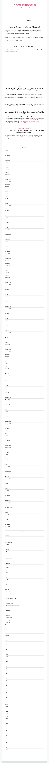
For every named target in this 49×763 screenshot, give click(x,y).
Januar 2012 (7, 442)
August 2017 (7, 315)
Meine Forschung (24, 109)
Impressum (41, 13)
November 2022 (8, 181)
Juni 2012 (6, 433)
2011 (6, 668)
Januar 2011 (7, 469)
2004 (7, 651)
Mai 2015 (6, 363)
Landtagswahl (8, 610)
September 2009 (8, 507)
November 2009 (8, 502)
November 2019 (8, 258)
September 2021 (8, 210)
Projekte (7, 544)
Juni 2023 (6, 165)
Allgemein (7, 535)
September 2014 (8, 375)
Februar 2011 (7, 466)
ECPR (7, 579)
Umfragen (30, 86)
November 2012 (8, 423)
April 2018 (7, 299)
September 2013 (8, 402)
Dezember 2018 (8, 282)
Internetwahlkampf (10, 603)
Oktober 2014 (7, 373)
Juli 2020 (6, 241)
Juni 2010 (6, 485)
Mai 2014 (6, 382)
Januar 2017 (7, 330)
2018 (6, 685)
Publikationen (16, 13)
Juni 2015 (6, 361)
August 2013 (7, 404)
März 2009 (7, 521)
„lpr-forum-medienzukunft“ (16, 49)
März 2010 (7, 493)
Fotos (7, 754)
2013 (6, 673)
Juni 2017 (6, 320)
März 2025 (7, 153)
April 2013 (7, 414)
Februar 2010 (7, 495)
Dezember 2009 (8, 500)
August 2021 (7, 212)
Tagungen (8, 586)
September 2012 (8, 428)
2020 (7, 690)
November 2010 (8, 473)
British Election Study (10, 570)
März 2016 (7, 342)
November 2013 (8, 397)
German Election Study (10, 582)
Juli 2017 (6, 318)
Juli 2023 (6, 162)
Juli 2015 (6, 359)
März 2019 (7, 275)
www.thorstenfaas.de (24, 4)
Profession (7, 565)
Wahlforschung (8, 591)
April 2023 (7, 169)
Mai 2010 (6, 488)
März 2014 (7, 387)
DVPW (7, 577)
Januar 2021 (7, 229)
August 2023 (7, 160)
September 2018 (8, 289)
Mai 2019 (6, 270)
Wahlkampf (35, 86)
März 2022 (7, 201)
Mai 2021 (6, 220)
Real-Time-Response (10, 560)
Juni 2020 (7, 244)
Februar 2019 (7, 277)
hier (34, 97)
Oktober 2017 (7, 311)
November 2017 (8, 308)
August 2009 (7, 509)
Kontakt (35, 13)
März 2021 (7, 224)
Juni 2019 (6, 268)
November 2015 (8, 351)
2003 (7, 649)
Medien (24, 44)
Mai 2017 (6, 323)
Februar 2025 (7, 155)
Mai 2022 (6, 196)
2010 (7, 666)
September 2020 (8, 236)
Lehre (22, 13)
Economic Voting (9, 600)
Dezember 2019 (8, 256)
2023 (6, 697)
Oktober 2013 (7, 399)
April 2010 (7, 490)
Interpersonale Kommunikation (12, 605)
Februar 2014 (7, 390)
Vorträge (7, 549)
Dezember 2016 (8, 332)
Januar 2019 (7, 280)
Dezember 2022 (8, 179)
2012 (6, 671)
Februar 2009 (7, 524)
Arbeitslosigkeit (9, 593)
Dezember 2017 (8, 306)
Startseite (8, 13)
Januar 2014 (7, 392)
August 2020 (7, 239)
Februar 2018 (7, 303)
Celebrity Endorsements (11, 596)
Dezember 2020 (8, 232)
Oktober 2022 (7, 184)
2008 (7, 661)
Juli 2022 (6, 191)
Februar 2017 (7, 327)
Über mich (28, 13)
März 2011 (7, 464)
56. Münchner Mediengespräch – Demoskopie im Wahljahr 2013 (24, 113)
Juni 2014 (6, 380)
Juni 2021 (6, 217)
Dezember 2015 (8, 349)
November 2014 (8, 371)
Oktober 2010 (7, 476)
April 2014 (7, 385)
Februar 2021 (7, 227)
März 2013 (7, 416)
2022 (6, 695)
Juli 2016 (6, 339)
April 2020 (7, 248)
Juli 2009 (6, 512)
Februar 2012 (7, 440)
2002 (7, 647)
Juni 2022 (6, 193)
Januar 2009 (7, 526)
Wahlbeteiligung (9, 617)
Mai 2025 (6, 150)
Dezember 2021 (8, 203)
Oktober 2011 (7, 450)
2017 (6, 683)
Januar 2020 (7, 253)
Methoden (7, 551)
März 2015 (7, 366)
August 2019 (7, 265)
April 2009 (7, 519)
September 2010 (8, 478)
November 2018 (8, 284)
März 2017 (7, 325)
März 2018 (7, 301)
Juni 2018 (6, 296)
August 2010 (7, 481)
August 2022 (7, 189)
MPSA (7, 584)
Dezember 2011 (8, 445)
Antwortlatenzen (9, 553)
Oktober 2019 (7, 260)
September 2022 (8, 186)
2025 (7, 702)
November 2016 (8, 335)
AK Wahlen (8, 567)
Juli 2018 (6, 294)
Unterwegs (7, 589)
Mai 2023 (6, 167)
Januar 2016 (7, 347)
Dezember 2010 (8, 471)
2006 (7, 656)
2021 (6, 692)
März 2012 (7, 438)
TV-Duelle (8, 615)
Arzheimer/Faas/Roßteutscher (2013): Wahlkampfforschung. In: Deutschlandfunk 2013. (24, 131)
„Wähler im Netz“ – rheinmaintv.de (24, 46)
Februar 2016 (7, 344)
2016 (6, 680)
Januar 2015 (7, 368)
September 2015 (8, 356)
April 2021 (7, 222)
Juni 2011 (6, 457)
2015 (6, 678)
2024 (7, 699)
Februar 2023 (7, 174)
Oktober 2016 (7, 337)
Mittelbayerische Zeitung (29, 122)
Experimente (8, 556)
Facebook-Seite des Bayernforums (31, 121)
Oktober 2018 (7, 287)
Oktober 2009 (7, 505)
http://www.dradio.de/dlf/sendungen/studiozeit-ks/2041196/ (18, 136)
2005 (7, 654)
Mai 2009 (6, 517)
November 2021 (8, 205)
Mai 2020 (6, 246)
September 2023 (8, 157)
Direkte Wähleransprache (11, 598)
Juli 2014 (6, 378)
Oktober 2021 (7, 208)
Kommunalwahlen (9, 608)
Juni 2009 (7, 514)
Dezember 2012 (8, 421)
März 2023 (7, 172)
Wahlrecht (8, 622)
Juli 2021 (6, 215)
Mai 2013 (6, 411)
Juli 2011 (6, 454)
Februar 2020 (7, 251)
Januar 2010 (7, 497)
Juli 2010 (6, 483)
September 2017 (8, 313)
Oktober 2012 (7, 426)
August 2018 (7, 292)
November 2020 (8, 234)
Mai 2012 (6, 435)
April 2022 (7, 198)
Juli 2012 (6, 430)
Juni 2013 (6, 409)
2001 (7, 644)
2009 (7, 663)
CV (6, 626)
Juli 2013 (6, 406)
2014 (6, 675)
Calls (7, 572)
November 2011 (8, 447)
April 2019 (7, 272)
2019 (6, 687)
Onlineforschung (15, 86)
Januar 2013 (7, 418)
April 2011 (7, 462)
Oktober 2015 (7, 354)
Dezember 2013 (8, 394)
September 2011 (8, 452)
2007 (7, 659)
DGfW (7, 574)
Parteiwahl (8, 612)
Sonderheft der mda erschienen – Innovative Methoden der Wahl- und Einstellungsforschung (24, 89)
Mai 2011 (6, 459)
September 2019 (8, 263)
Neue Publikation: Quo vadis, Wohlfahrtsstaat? (24, 27)
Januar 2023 (7, 177)
